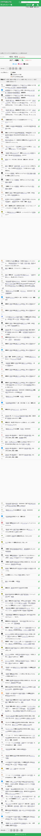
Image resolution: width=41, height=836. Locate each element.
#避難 (7, 81)
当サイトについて (20, 834)
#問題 (14, 79)
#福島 (15, 64)
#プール (19, 79)
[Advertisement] (20, 30)
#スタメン (30, 79)
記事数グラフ (28, 60)
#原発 (7, 79)
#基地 (16, 57)
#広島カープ (13, 81)
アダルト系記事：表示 (32, 7)
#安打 (35, 79)
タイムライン (22, 57)
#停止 (26, 79)
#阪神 (11, 79)
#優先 (11, 57)
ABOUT (28, 5)
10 (20, 68)
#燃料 (22, 79)
